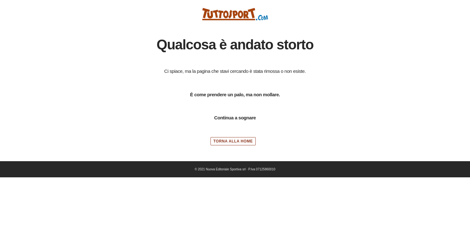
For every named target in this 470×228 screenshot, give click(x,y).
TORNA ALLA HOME (233, 141)
